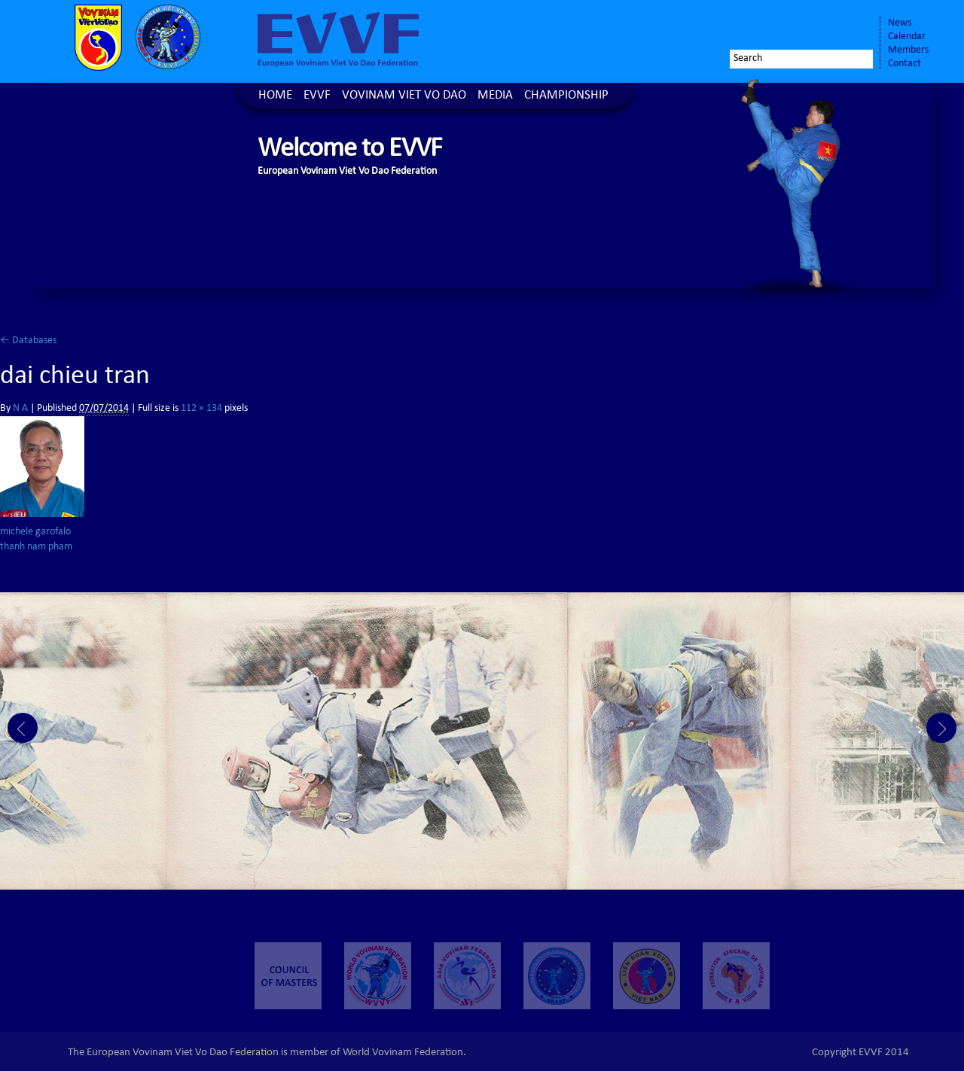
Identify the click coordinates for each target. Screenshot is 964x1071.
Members (908, 50)
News (899, 23)
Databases (28, 341)
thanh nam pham (36, 547)
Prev (23, 728)
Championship (566, 96)
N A (20, 409)
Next (941, 728)
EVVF (317, 96)
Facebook (780, 27)
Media (495, 96)
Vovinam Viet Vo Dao (404, 96)
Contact (904, 64)
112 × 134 (201, 409)
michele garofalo (35, 532)
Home (275, 96)
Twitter (810, 27)
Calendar (907, 37)
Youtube (852, 27)
